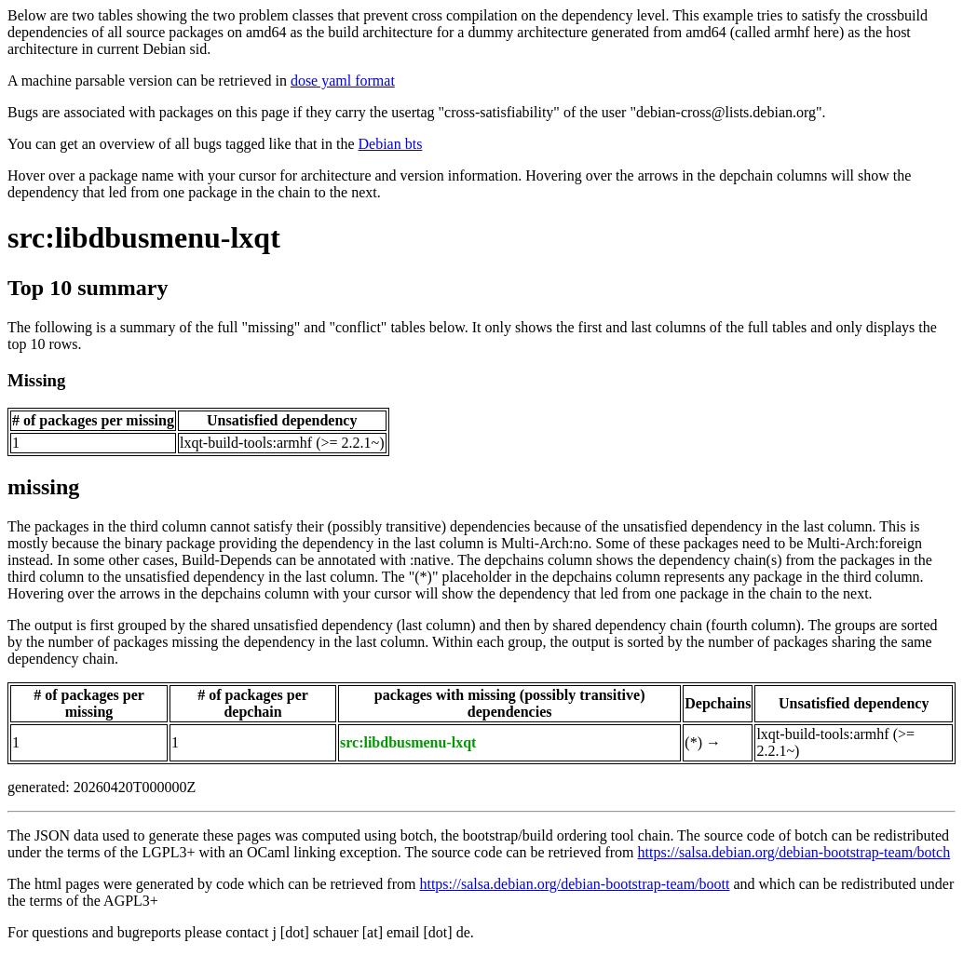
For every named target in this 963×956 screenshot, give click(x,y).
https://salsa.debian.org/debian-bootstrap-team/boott (574, 884)
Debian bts (391, 144)
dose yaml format (343, 80)
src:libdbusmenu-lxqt (143, 237)
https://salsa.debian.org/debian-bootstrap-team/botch (794, 852)
